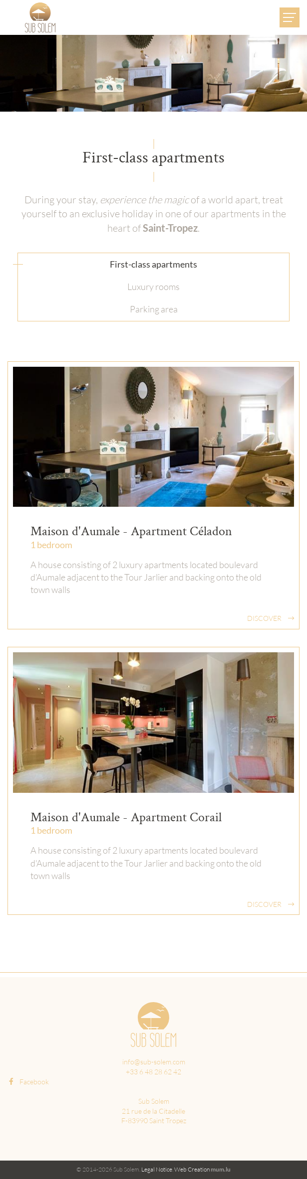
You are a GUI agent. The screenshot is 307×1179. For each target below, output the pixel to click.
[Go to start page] (40, 17)
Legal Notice (156, 1169)
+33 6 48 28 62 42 (153, 1071)
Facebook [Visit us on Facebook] (28, 1081)
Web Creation (192, 1169)
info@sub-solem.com (153, 1061)
